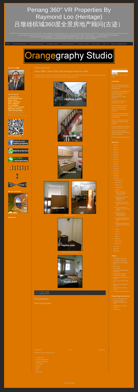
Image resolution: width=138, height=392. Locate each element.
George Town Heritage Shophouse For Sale (119, 274)
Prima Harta (39, 372)
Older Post (102, 350)
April (116, 236)
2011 (115, 246)
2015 (115, 171)
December (118, 180)
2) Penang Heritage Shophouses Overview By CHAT (120, 302)
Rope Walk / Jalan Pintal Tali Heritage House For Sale (122, 204)
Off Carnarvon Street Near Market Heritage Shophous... (122, 198)
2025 (115, 147)
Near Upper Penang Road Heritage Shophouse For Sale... (122, 219)
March (117, 238)
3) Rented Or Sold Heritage (120, 262)
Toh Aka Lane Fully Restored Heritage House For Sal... (120, 193)
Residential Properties (37, 44)
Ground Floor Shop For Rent (121, 281)
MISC (37, 370)
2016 (115, 168)
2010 (115, 248)
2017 (115, 166)
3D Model (115, 268)
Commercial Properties (19, 44)
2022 (115, 154)
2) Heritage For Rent (118, 260)
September (118, 187)
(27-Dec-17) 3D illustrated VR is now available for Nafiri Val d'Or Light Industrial (120, 115)
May (116, 234)
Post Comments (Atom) (48, 352)
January (117, 243)
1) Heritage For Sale (44, 293)
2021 (115, 157)
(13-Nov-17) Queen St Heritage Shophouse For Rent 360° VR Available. (120, 121)
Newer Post (38, 350)
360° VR (105, 44)
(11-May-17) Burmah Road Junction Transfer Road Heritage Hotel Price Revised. (120, 132)
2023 (115, 152)
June (116, 231)
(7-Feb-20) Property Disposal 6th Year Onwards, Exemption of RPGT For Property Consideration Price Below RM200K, (120, 95)
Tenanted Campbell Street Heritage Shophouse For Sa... (122, 225)
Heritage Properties (53, 44)
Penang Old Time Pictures (120, 291)
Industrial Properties (68, 44)
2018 (115, 164)
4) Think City (116, 309)
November (118, 182)
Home (70, 350)
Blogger (72, 383)
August (117, 189)
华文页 (38, 368)
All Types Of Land (83, 44)
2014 (115, 173)
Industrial (38, 366)
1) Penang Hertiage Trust (120, 299)
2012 (115, 178)
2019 (115, 161)
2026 (115, 145)
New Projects (96, 44)
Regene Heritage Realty (118, 44)
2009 (115, 251)
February (117, 241)
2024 (115, 149)
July (116, 229)
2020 (115, 159)
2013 (115, 175)
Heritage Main (40, 357)
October (117, 185)
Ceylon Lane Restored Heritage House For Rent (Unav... (122, 209)
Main (8, 44)
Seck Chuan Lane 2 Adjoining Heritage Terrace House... (120, 214)
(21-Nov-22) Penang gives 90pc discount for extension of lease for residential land (121, 86)
